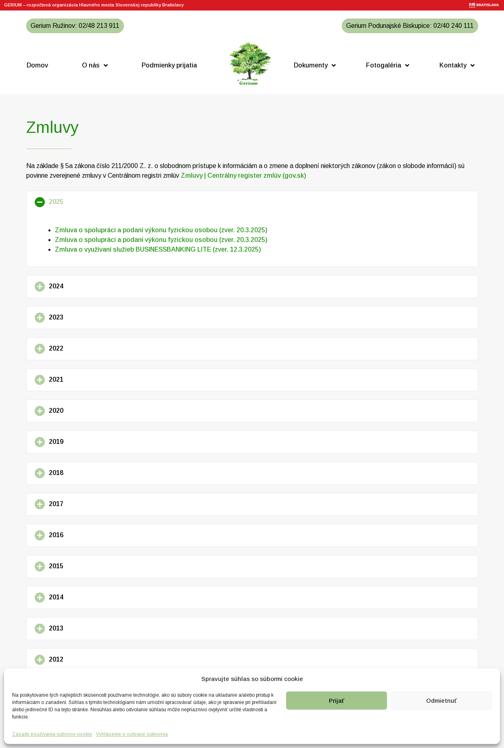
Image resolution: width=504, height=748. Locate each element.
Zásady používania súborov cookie (52, 734)
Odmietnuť (441, 700)
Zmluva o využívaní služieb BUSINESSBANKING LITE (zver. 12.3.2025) (158, 249)
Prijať (336, 700)
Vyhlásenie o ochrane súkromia (132, 734)
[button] (252, 202)
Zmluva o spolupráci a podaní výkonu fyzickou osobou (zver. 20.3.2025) (161, 230)
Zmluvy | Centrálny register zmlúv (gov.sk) (243, 175)
